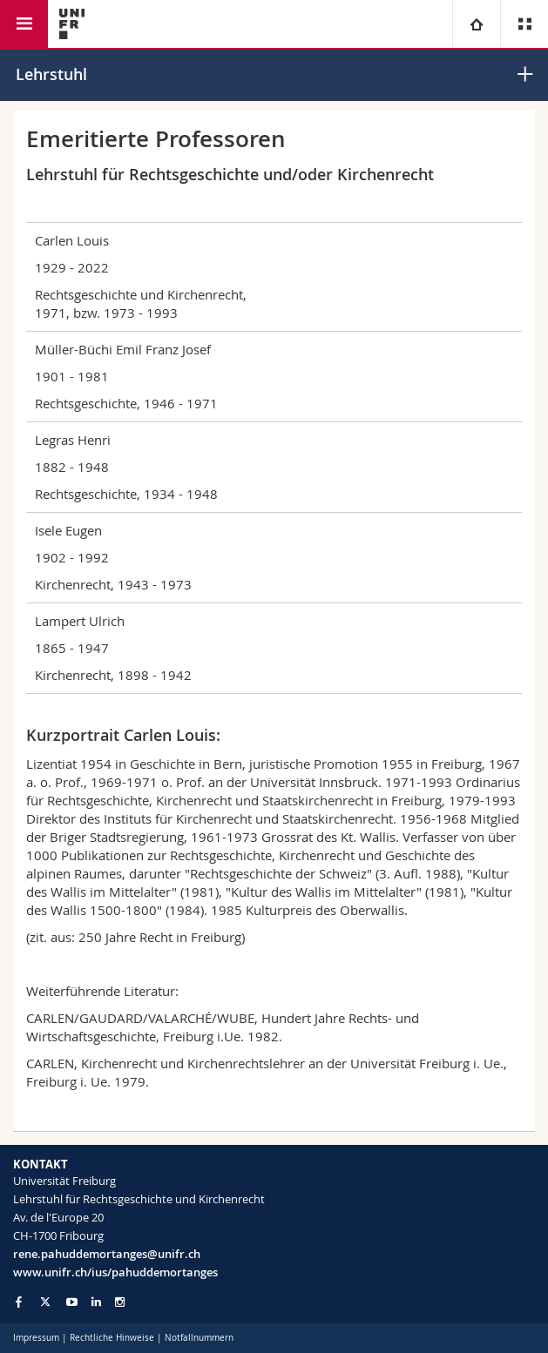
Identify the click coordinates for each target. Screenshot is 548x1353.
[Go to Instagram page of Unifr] (120, 1302)
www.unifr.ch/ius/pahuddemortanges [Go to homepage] (115, 1272)
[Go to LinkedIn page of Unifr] (96, 1302)
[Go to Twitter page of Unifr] (45, 1301)
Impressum (36, 1337)
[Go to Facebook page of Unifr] (18, 1301)
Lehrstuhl (51, 74)
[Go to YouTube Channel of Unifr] (72, 1302)
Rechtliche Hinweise (112, 1337)
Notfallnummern (199, 1337)
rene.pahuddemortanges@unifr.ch (106, 1254)
